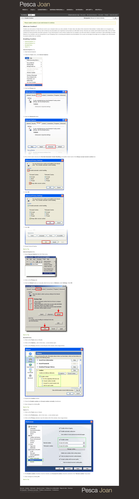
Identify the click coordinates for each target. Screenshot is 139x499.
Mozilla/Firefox (28, 45)
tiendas (27, 488)
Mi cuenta (83, 15)
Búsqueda (87, 18)
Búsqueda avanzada (33, 490)
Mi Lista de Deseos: (92, 15)
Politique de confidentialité (52, 488)
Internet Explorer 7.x (30, 41)
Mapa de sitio (63, 488)
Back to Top (26, 249)
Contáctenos (55, 490)
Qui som (22, 488)
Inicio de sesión (114, 15)
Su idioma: (24, 15)
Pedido (106, 15)
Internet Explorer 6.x (30, 43)
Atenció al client (40, 488)
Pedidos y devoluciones (45, 490)
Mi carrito (101, 15)
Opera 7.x (27, 46)
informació (32, 488)
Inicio (22, 18)
